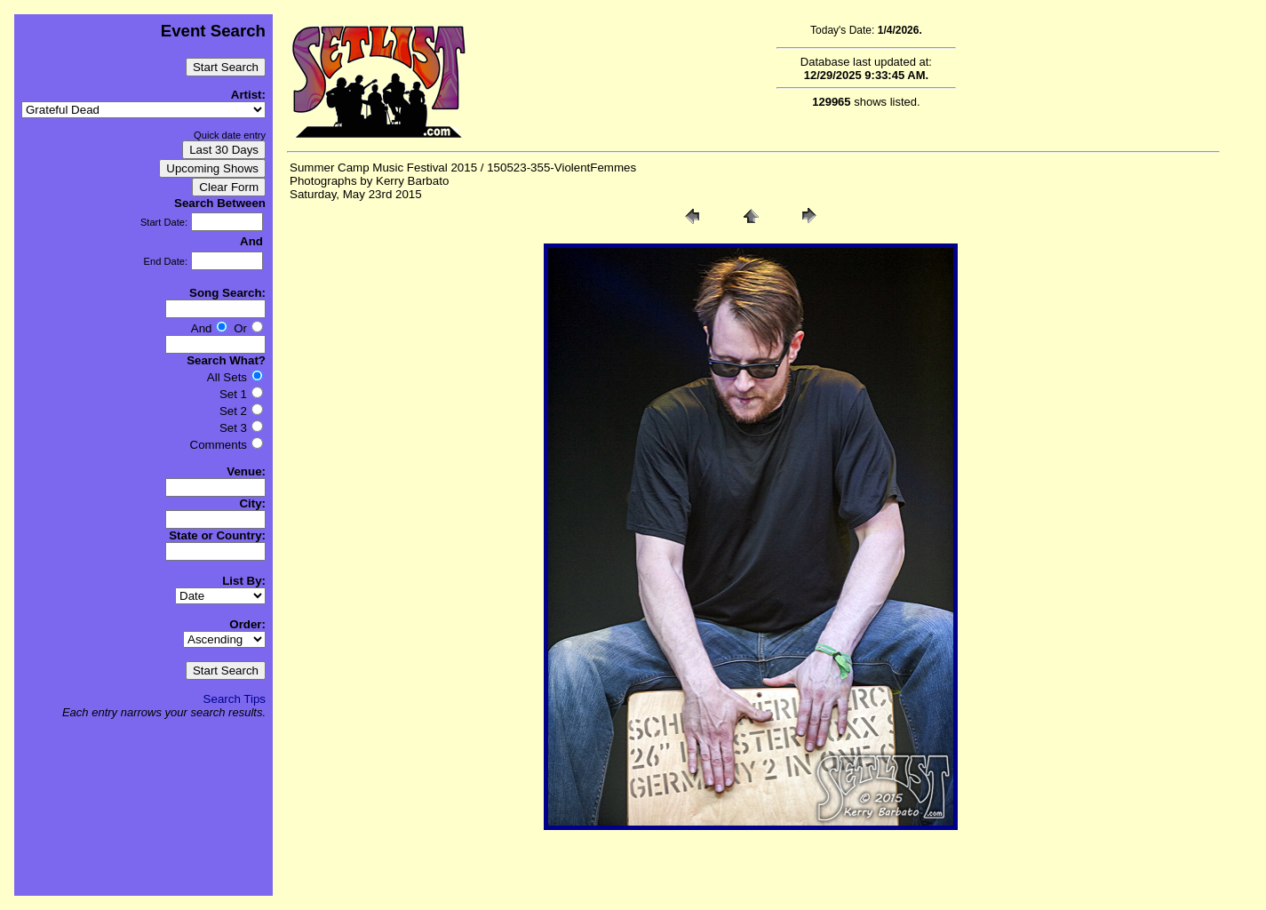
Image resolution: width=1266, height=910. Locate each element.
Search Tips (234, 699)
